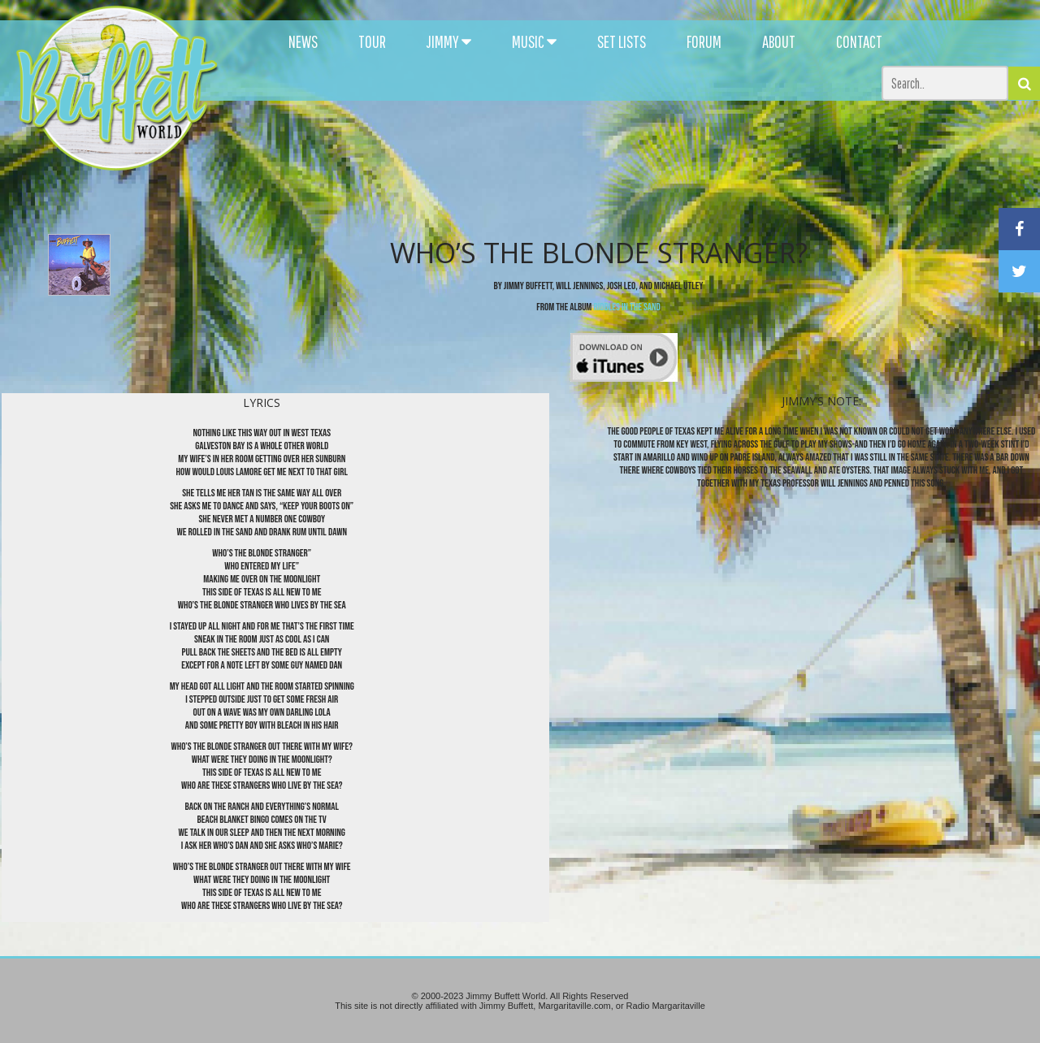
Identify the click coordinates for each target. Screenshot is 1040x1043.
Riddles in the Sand (626, 307)
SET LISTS (621, 41)
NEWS (303, 41)
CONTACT (859, 41)
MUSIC (534, 41)
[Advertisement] (635, 146)
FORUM (704, 41)
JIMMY (449, 41)
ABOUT (778, 41)
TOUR (372, 41)
